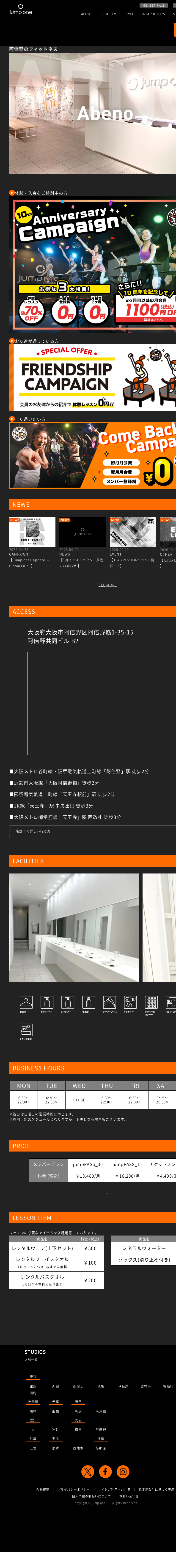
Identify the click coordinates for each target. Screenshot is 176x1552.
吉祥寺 (146, 1422)
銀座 (33, 1422)
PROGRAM (108, 14)
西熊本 (78, 1483)
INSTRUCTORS (153, 14)
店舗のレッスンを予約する (108, 1334)
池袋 (100, 1422)
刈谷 (55, 1465)
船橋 (55, 1446)
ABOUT (86, 14)
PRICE (129, 14)
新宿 (55, 1422)
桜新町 (168, 1422)
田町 (33, 1428)
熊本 (55, 1474)
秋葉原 (123, 1422)
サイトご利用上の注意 (114, 1525)
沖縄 (100, 1474)
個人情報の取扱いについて (91, 1532)
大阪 (78, 1455)
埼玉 (78, 1437)
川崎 (33, 1446)
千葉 (55, 1437)
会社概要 (42, 1525)
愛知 (33, 1455)
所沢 (78, 1446)
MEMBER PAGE (154, 5)
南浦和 (101, 1446)
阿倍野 (101, 1465)
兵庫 (33, 1474)
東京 (33, 1412)
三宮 (33, 1483)
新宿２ (78, 1422)
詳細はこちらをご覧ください (107, 1202)
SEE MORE (108, 584)
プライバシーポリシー (74, 1525)
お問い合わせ (129, 1532)
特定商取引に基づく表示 (156, 1525)
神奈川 (33, 1437)
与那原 (101, 1483)
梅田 (78, 1465)
